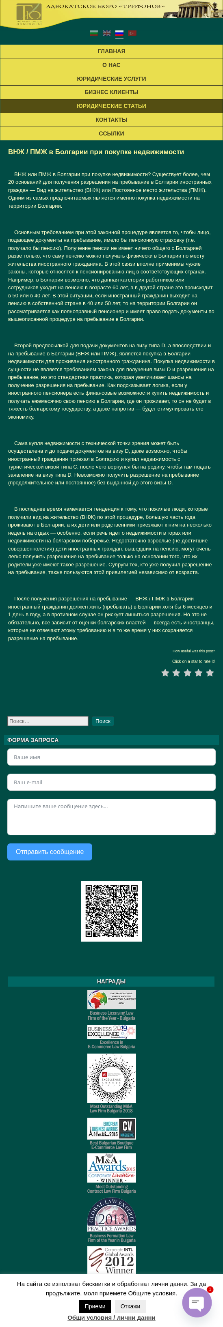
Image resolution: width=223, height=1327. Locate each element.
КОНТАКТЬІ (111, 119)
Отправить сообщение (50, 851)
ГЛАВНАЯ (112, 51)
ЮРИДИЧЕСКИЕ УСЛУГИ (111, 78)
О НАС (111, 65)
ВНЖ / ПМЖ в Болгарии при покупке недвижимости (96, 152)
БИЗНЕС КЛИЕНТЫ (111, 92)
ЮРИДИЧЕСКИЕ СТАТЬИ (111, 106)
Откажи (131, 1306)
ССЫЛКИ (111, 133)
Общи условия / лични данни (111, 1317)
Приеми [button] (95, 1306)
